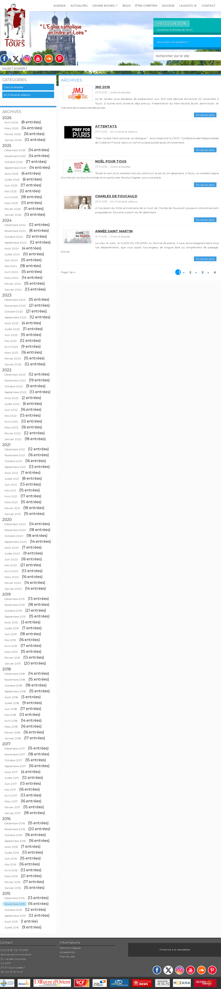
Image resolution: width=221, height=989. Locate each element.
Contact (208, 5)
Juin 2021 (11, 484)
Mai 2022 (11, 415)
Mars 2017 (11, 801)
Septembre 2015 (15, 915)
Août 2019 (11, 622)
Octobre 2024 (14, 236)
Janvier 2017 (13, 813)
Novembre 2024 (15, 231)
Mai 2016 (10, 864)
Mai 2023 (11, 341)
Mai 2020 (11, 565)
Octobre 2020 (14, 536)
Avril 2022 (11, 421)
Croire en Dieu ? (104, 5)
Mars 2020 (12, 577)
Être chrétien (146, 5)
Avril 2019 (11, 646)
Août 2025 (11, 173)
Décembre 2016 (15, 823)
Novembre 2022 (15, 380)
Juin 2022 (11, 409)
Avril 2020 (11, 571)
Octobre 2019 (13, 610)
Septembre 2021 (15, 467)
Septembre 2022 (15, 392)
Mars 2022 (11, 427)
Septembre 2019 (15, 616)
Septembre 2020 (16, 541)
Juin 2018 (11, 709)
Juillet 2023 (12, 329)
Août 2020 (12, 547)
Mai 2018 (10, 714)
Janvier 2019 (13, 663)
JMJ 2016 (102, 87)
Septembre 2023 (15, 317)
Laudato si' (188, 5)
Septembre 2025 (15, 167)
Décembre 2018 (15, 673)
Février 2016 (12, 882)
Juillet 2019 (12, 628)
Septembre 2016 (15, 841)
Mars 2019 (11, 651)
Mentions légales (70, 948)
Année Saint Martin (114, 231)
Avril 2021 (11, 496)
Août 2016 (11, 846)
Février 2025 (13, 209)
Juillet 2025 (12, 179)
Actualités (79, 5)
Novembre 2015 (15, 904)
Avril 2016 (11, 870)
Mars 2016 (11, 876)
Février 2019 (12, 657)
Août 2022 (11, 398)
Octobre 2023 (14, 311)
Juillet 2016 (12, 852)
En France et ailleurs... (18, 94)
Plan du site (67, 956)
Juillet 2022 (12, 404)
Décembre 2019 (15, 599)
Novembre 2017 (15, 754)
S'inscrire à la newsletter (174, 949)
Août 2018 (11, 697)
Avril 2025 (11, 197)
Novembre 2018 (15, 679)
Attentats (106, 126)
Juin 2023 (11, 335)
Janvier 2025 (13, 214)
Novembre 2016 (15, 829)
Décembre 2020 (15, 524)
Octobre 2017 (13, 760)
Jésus (126, 5)
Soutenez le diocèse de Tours (175, 29)
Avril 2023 (11, 346)
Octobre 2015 (13, 909)
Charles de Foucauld (116, 196)
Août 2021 (11, 473)
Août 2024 (12, 248)
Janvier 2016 (13, 888)
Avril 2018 (11, 720)
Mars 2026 (11, 128)
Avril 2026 (11, 122)
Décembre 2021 (15, 449)
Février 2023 (13, 358)
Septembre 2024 (16, 242)
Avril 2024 (11, 272)
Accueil (6, 68)
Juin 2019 (11, 634)
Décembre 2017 (15, 748)
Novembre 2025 (15, 156)
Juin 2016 (11, 858)
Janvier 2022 (13, 439)
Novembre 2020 (15, 530)
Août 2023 (11, 323)
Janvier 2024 (13, 289)
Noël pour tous (111, 161)
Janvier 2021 (13, 514)
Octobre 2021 (13, 461)
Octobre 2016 (13, 835)
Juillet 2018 (12, 703)
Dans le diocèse (13, 87)
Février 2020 (13, 583)
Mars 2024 (11, 278)
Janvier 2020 (13, 588)
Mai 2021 (10, 490)
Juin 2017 (11, 783)
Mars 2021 (11, 502)
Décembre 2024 (15, 225)
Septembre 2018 (15, 691)
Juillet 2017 (12, 778)
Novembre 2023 (15, 305)
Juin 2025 (11, 185)
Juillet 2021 (12, 478)
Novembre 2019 (15, 604)
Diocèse (168, 5)
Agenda (59, 5)
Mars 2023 (11, 352)
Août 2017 (11, 772)
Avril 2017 (11, 795)
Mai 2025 (10, 191)
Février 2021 (12, 508)
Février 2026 (13, 134)
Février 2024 (13, 283)
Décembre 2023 (15, 299)
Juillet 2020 (12, 553)
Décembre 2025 (15, 150)
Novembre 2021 (15, 455)
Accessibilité (67, 952)
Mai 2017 (10, 789)
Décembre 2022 (15, 374)
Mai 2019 (10, 640)
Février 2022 (13, 433)
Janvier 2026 (13, 140)
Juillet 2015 (12, 927)
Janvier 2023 (13, 364)
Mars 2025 (11, 203)
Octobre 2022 (14, 386)
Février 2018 (12, 732)
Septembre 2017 (15, 766)
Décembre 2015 (15, 898)
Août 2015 (11, 921)
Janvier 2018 (13, 738)
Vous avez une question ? (173, 42)
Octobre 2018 (13, 685)
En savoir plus (205, 115)
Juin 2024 (11, 260)
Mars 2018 (11, 726)
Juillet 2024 (12, 254)
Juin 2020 (11, 559)
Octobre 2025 (14, 162)
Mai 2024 (11, 266)
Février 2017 (12, 807)
